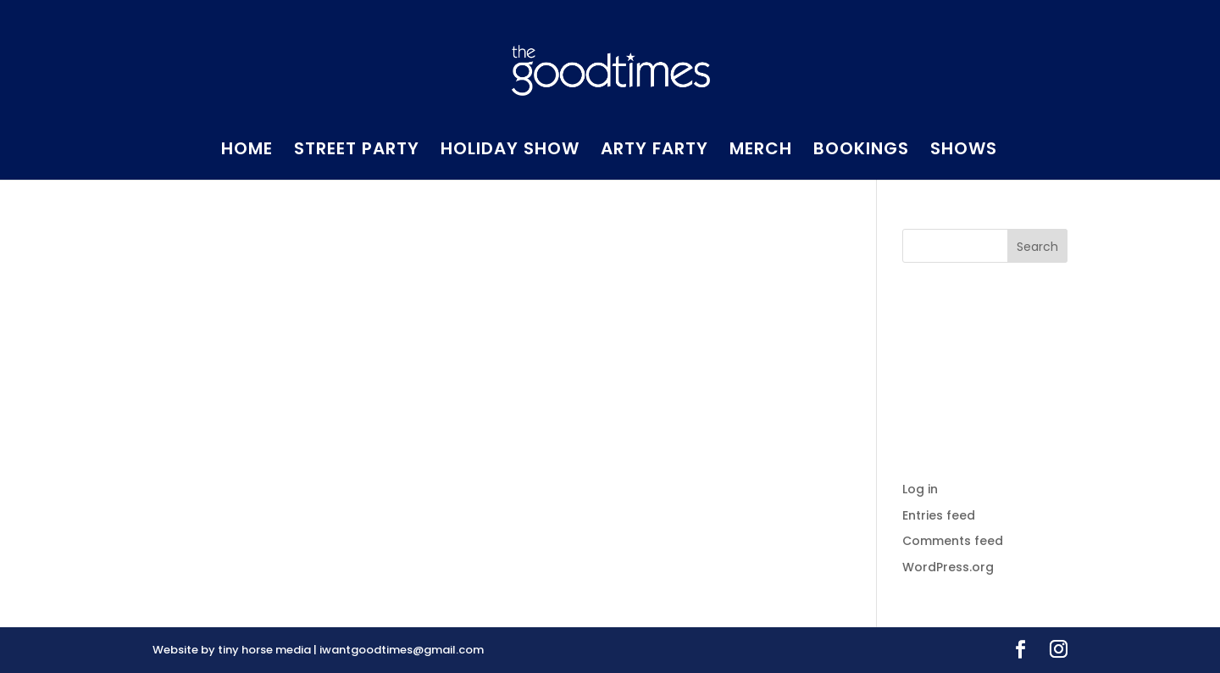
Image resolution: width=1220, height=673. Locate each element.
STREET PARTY (356, 151)
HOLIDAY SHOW (510, 151)
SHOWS (963, 151)
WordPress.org (948, 567)
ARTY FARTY (654, 151)
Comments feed (952, 540)
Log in (920, 489)
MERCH (760, 151)
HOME (247, 151)
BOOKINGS (861, 151)
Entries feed (938, 515)
